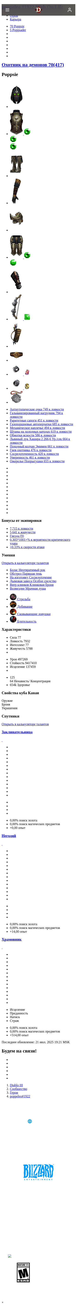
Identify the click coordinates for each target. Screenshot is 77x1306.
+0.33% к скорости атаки (27, 547)
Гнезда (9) (17, 536)
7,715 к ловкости (21, 528)
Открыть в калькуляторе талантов (25, 563)
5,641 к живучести (23, 532)
